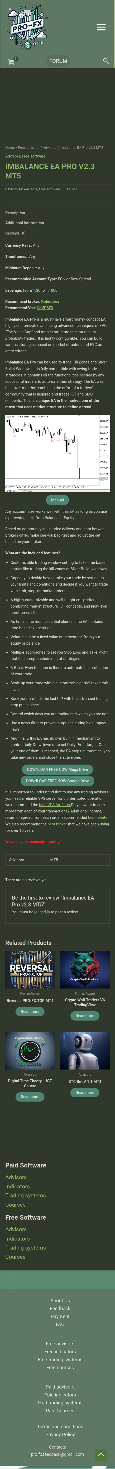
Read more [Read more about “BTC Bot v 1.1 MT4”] (85, 1092)
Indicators (17, 1186)
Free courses (60, 1367)
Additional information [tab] (24, 223)
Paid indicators (60, 1395)
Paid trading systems (60, 1402)
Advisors (16, 1177)
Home (10, 148)
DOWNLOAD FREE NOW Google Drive (57, 781)
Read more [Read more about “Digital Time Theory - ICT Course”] (30, 1096)
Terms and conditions (60, 1426)
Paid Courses (60, 1410)
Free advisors (60, 1343)
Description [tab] (15, 212)
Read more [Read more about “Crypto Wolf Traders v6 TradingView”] (85, 1015)
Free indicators (60, 1351)
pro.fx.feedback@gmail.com (57, 1454)
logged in (42, 912)
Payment (60, 1316)
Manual (57, 500)
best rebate (97, 817)
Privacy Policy (60, 1434)
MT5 (75, 189)
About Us (60, 1300)
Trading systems (25, 1195)
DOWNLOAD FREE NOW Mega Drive (57, 769)
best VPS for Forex (55, 804)
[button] (57, 61)
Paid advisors (60, 1387)
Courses (15, 1205)
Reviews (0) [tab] (15, 233)
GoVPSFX (45, 308)
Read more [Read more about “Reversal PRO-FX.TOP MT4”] (30, 1011)
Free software (29, 148)
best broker (57, 824)
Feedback (60, 1308)
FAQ (60, 1324)
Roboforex (50, 301)
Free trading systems (60, 1359)
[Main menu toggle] (101, 27)
